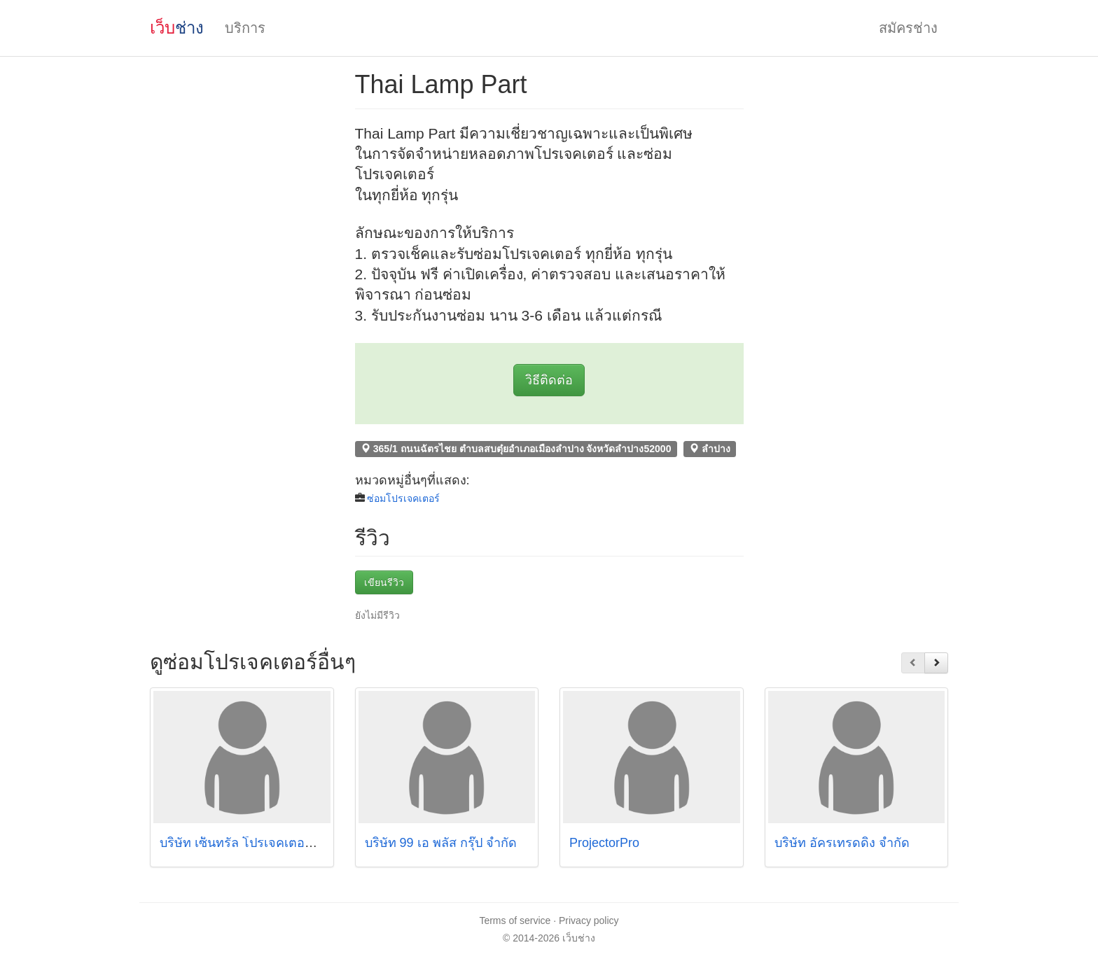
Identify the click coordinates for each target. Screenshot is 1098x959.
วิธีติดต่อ (549, 380)
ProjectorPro (604, 843)
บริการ (245, 28)
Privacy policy (589, 920)
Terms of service (514, 920)
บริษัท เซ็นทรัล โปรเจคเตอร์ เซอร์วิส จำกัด (275, 843)
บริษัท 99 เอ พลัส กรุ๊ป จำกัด (441, 843)
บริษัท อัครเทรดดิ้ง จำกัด (842, 843)
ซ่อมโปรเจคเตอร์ (403, 498)
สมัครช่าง (908, 28)
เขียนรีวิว (384, 582)
